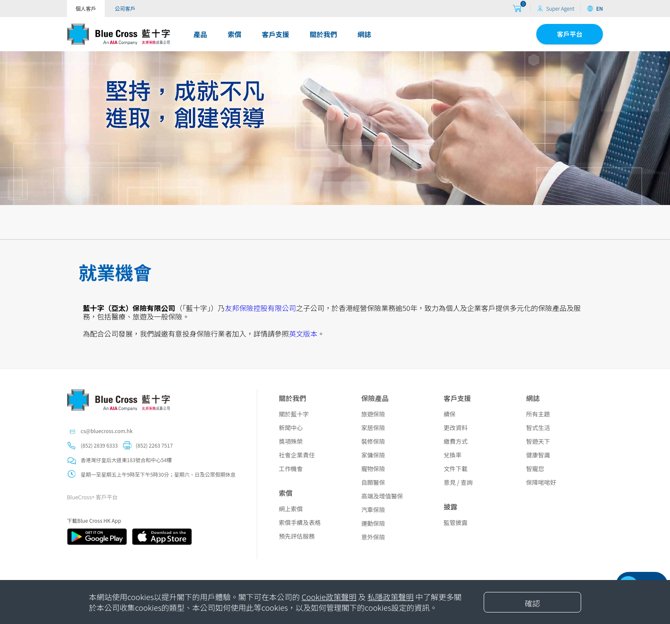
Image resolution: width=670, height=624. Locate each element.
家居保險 (373, 427)
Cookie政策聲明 (329, 596)
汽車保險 (373, 509)
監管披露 (455, 522)
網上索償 (291, 508)
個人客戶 (86, 8)
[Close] (532, 602)
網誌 (364, 34)
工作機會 (291, 468)
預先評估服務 (296, 536)
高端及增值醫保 (382, 496)
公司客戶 (125, 8)
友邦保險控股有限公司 (260, 308)
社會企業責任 (296, 455)
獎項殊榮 (291, 441)
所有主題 (538, 414)
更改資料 (455, 427)
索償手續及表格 (299, 522)
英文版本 (303, 333)
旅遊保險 (373, 414)
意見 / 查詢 (458, 482)
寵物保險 (373, 468)
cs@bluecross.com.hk (106, 430)
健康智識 (538, 455)
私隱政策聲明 (390, 596)
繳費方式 (455, 441)
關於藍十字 (294, 414)
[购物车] (517, 9)
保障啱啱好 (541, 482)
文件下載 (455, 468)
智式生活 (538, 427)
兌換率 (452, 455)
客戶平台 (569, 33)
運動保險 (373, 523)
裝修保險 (373, 441)
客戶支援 (275, 34)
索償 (234, 34)
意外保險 (373, 537)
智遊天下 (538, 441)
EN (595, 8)
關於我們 (323, 34)
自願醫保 (373, 482)
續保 (449, 414)
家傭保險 (373, 455)
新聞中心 (291, 427)
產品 (200, 34)
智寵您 (535, 468)
